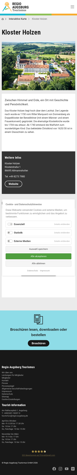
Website (13, 183)
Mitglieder (6, 378)
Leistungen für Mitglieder (12, 375)
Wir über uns (7, 372)
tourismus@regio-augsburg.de (15, 416)
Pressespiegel (8, 386)
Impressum (7, 391)
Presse (5, 383)
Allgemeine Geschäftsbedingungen (17, 389)
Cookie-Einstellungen (11, 399)
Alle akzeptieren (38, 256)
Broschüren (38, 343)
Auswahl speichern (38, 249)
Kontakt (5, 380)
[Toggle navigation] (72, 7)
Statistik (18, 232)
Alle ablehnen (38, 263)
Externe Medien (22, 241)
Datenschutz (7, 394)
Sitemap (5, 397)
